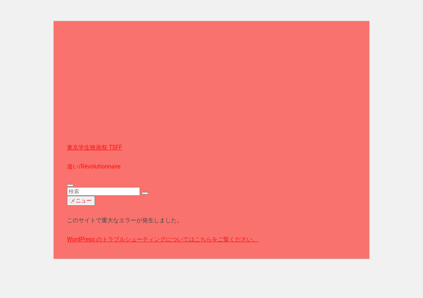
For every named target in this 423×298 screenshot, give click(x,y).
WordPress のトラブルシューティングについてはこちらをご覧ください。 (163, 239)
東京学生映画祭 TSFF (94, 147)
